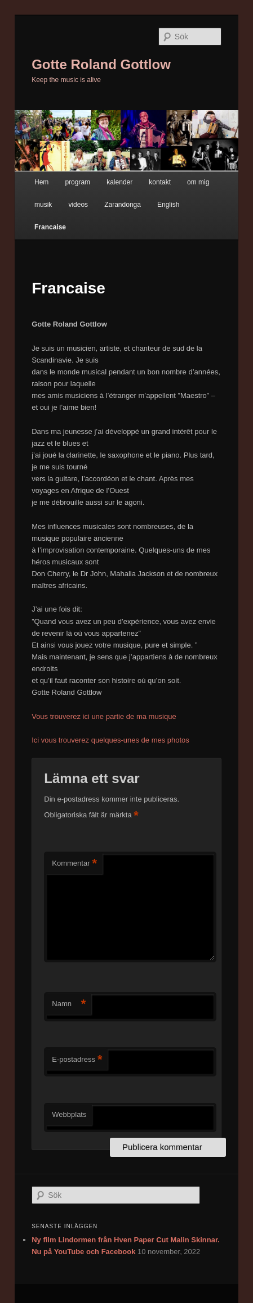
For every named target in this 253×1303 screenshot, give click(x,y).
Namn (69, 1004)
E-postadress (77, 1060)
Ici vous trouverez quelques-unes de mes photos (110, 740)
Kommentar (74, 864)
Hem (41, 182)
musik (43, 205)
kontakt (160, 182)
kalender (119, 182)
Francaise (50, 227)
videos (78, 205)
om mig (198, 182)
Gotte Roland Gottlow (101, 64)
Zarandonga (122, 205)
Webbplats (69, 1114)
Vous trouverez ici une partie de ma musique (104, 716)
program (77, 182)
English (168, 205)
